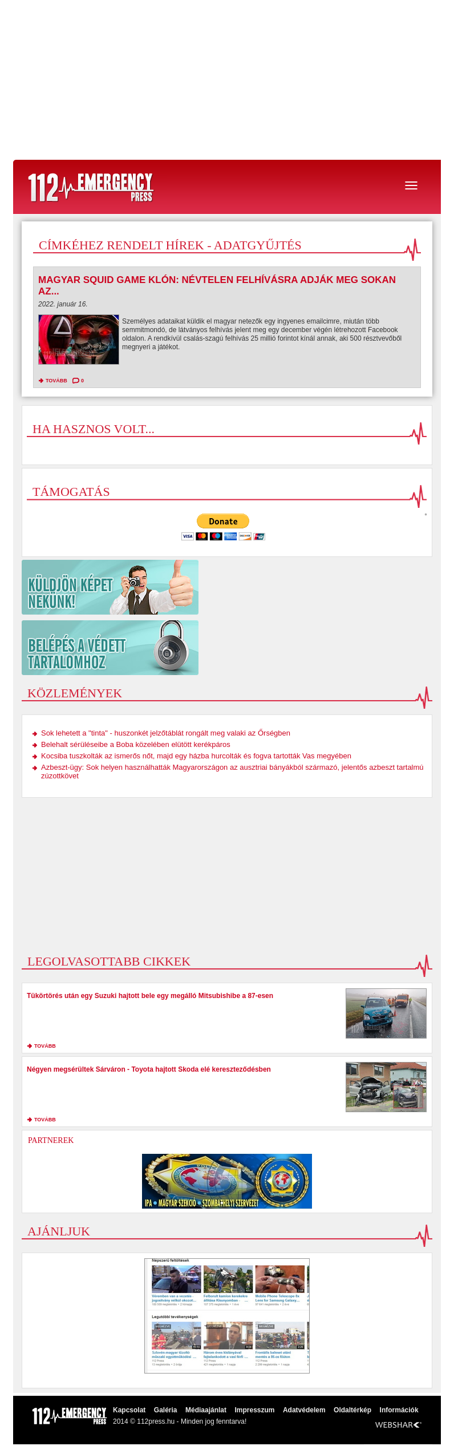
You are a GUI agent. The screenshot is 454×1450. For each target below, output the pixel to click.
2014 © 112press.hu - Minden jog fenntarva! (179, 1421)
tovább (56, 380)
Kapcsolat (129, 1410)
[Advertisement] (227, 80)
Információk (399, 1410)
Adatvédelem (304, 1410)
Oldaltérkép (352, 1410)
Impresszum (254, 1410)
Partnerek (51, 1140)
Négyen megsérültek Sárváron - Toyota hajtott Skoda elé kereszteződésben (149, 1069)
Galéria (165, 1410)
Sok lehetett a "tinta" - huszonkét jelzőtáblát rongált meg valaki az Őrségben (165, 733)
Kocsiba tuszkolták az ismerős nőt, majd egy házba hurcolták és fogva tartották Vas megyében (196, 756)
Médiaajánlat (205, 1410)
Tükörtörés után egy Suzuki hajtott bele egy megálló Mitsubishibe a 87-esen (150, 996)
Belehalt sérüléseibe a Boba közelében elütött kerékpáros (135, 744)
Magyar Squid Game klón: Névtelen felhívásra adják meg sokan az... (217, 285)
